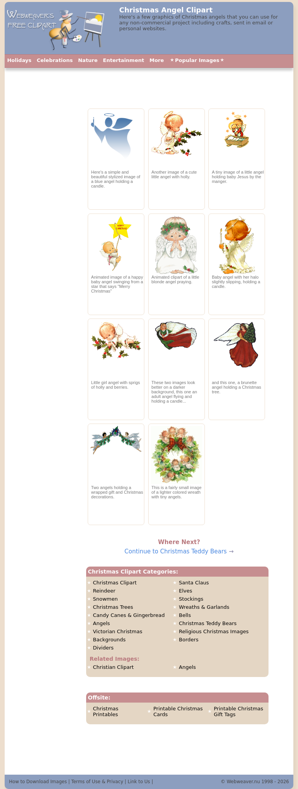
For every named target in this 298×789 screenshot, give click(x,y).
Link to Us (139, 781)
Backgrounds (109, 640)
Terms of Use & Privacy (97, 781)
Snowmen (105, 599)
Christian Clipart (113, 667)
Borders (188, 640)
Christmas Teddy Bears (208, 623)
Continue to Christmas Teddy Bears (176, 551)
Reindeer (104, 591)
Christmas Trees (113, 607)
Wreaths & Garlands (204, 607)
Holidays (19, 60)
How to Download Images (38, 781)
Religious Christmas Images (214, 631)
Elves (185, 591)
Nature (87, 60)
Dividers (103, 648)
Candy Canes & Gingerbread (129, 615)
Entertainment (123, 60)
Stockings (191, 599)
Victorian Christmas (117, 631)
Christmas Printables (106, 711)
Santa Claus (194, 583)
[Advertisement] (43, 242)
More (156, 60)
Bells (185, 615)
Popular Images (197, 60)
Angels (101, 623)
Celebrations (55, 60)
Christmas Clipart (115, 583)
